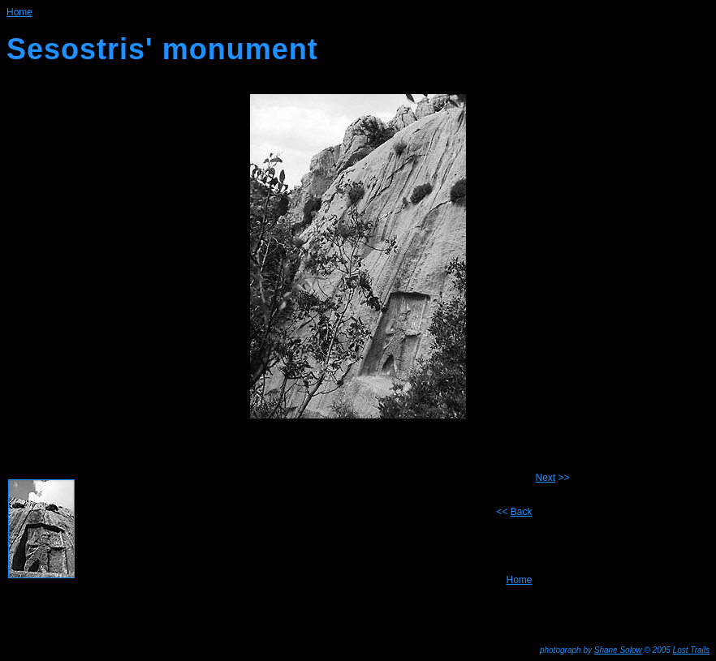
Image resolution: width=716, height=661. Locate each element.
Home (519, 580)
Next (546, 477)
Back (522, 511)
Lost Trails (691, 650)
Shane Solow (618, 650)
